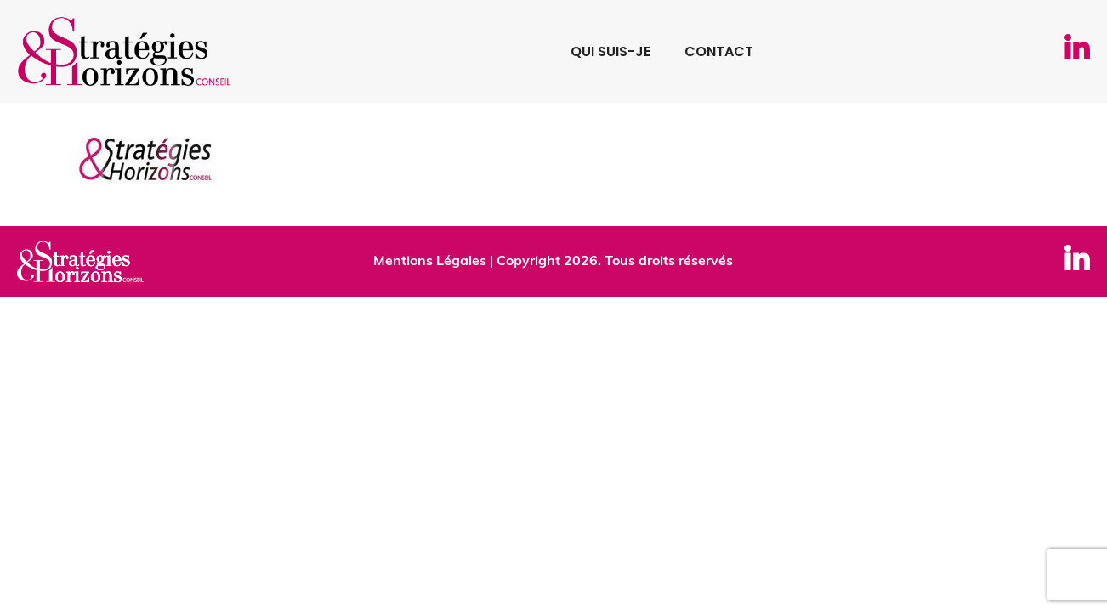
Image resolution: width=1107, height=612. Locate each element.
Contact (718, 51)
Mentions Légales (429, 262)
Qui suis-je (610, 51)
